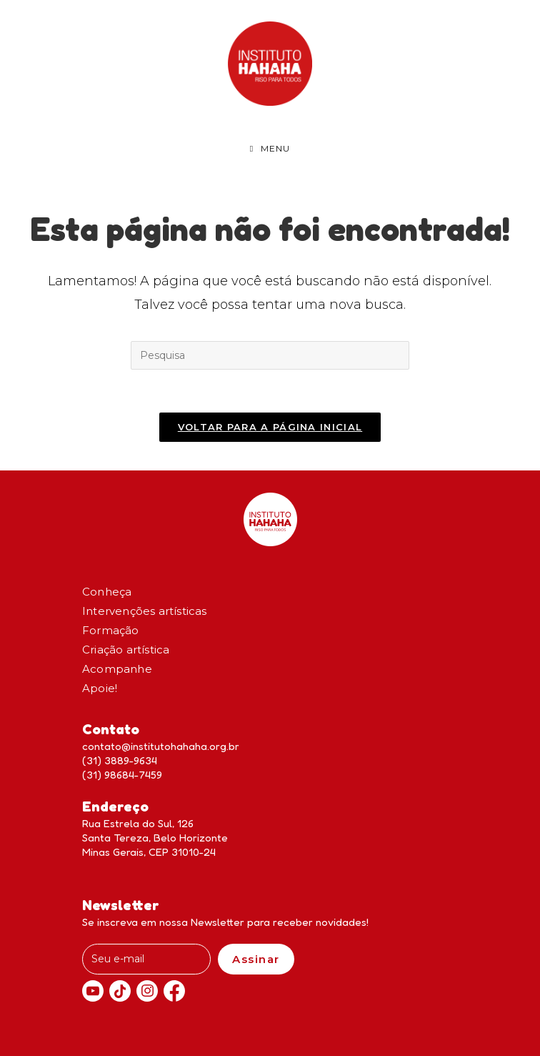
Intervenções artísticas (144, 611)
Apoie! (99, 688)
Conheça (106, 591)
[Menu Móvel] (270, 148)
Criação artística (125, 649)
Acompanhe (117, 669)
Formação (110, 630)
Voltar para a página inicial (270, 427)
